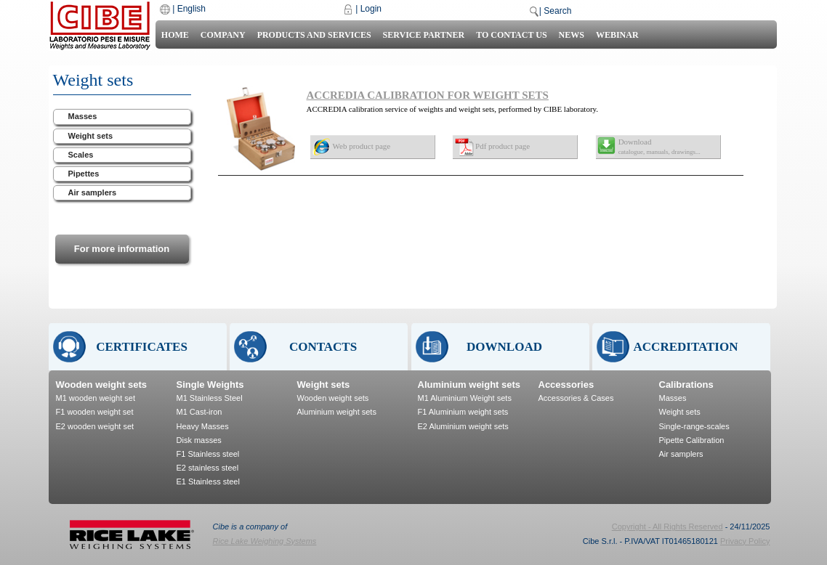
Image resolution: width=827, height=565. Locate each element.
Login (371, 9)
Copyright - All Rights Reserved (667, 526)
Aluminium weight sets (336, 411)
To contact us (511, 35)
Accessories (566, 384)
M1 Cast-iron (199, 411)
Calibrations (686, 384)
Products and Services (314, 35)
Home (175, 35)
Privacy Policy (745, 541)
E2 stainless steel (208, 467)
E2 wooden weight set (95, 426)
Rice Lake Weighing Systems (265, 541)
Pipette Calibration (692, 440)
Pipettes (84, 173)
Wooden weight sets (101, 384)
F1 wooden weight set (95, 411)
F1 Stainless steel (208, 454)
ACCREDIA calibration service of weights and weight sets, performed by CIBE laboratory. (453, 109)
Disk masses (199, 440)
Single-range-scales (694, 426)
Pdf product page (502, 146)
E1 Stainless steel (208, 481)
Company (223, 35)
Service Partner (424, 35)
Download (659, 146)
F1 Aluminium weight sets (463, 411)
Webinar (617, 35)
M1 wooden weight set (95, 398)
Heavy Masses (203, 426)
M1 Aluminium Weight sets (465, 398)
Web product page (362, 146)
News (571, 35)
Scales (81, 154)
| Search (555, 11)
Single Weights (210, 384)
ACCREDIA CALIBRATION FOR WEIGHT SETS (428, 95)
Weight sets (90, 135)
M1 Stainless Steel (210, 398)
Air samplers (92, 192)
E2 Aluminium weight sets (463, 426)
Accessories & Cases (576, 398)
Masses (82, 116)
